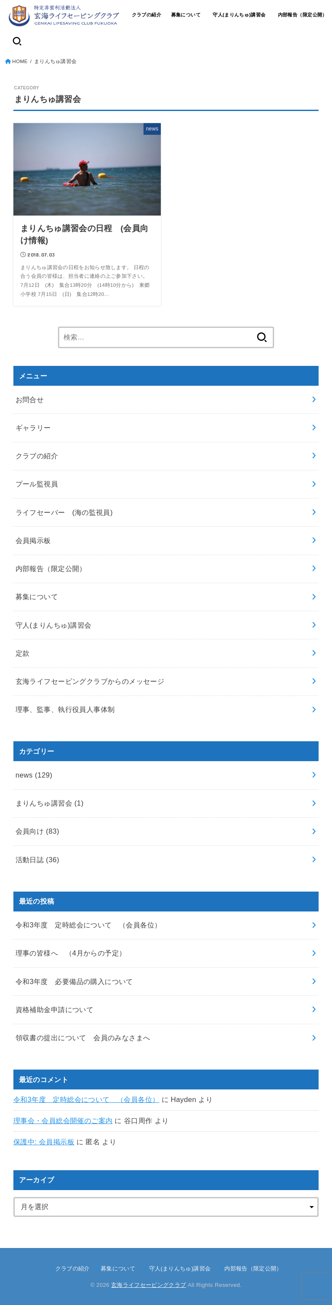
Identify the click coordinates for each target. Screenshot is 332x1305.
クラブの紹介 (146, 14)
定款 (23, 653)
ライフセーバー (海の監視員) (64, 512)
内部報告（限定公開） (302, 14)
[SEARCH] (17, 41)
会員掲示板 (33, 540)
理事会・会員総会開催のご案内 (63, 1120)
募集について (186, 14)
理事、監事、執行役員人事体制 (65, 709)
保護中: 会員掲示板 (43, 1142)
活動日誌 (38, 860)
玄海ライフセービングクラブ (148, 1285)
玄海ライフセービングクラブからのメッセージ (90, 681)
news (34, 775)
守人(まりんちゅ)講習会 (242, 14)
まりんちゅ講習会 (50, 803)
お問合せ (30, 399)
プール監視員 (37, 484)
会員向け (38, 831)
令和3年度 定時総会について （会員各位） (86, 1099)
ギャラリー (33, 428)
